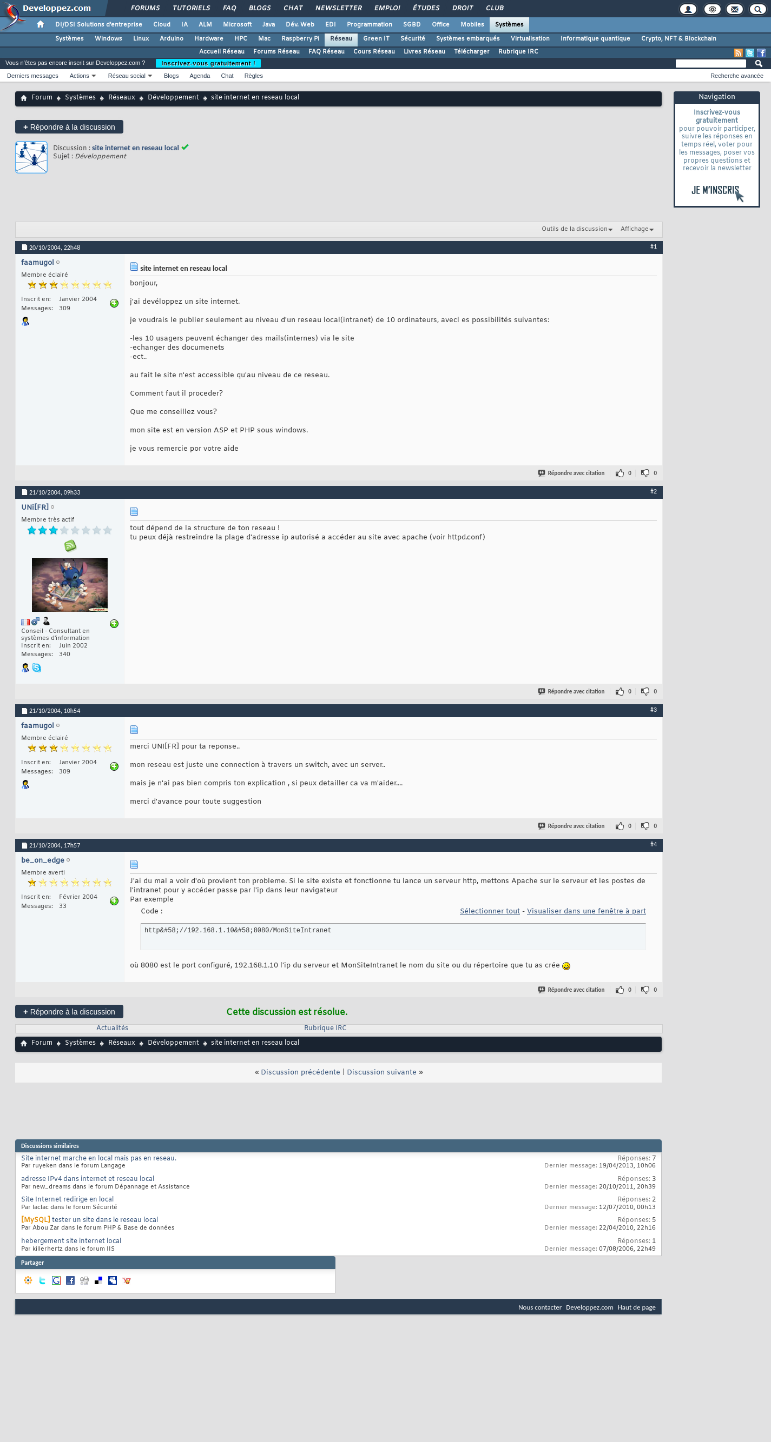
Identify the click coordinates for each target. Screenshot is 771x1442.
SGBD (412, 25)
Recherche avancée (736, 75)
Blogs (259, 8)
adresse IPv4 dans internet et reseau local (87, 1179)
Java (268, 25)
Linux (141, 39)
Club (494, 8)
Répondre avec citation (572, 473)
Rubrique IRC (518, 52)
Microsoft (237, 25)
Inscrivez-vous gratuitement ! (208, 63)
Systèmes (509, 25)
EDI (330, 25)
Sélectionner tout (490, 911)
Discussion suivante (382, 1072)
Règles (254, 75)
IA (184, 25)
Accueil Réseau (222, 52)
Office (441, 25)
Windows (108, 39)
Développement (173, 98)
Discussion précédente (300, 1072)
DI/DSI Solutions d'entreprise (98, 25)
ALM (205, 25)
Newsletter (338, 8)
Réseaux (121, 98)
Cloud (161, 25)
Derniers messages (32, 75)
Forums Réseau (276, 52)
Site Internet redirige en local (67, 1200)
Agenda (199, 75)
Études (425, 8)
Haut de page (637, 1307)
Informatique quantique (595, 39)
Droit (462, 8)
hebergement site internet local (71, 1241)
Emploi (386, 8)
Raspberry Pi (300, 39)
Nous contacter (540, 1307)
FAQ (228, 8)
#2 (653, 491)
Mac (264, 39)
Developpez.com (590, 1307)
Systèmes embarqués (468, 39)
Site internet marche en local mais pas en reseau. (98, 1158)
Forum (41, 98)
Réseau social (127, 75)
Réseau (341, 39)
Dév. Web (300, 25)
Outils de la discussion (575, 229)
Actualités (112, 1028)
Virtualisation (530, 39)
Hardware (208, 39)
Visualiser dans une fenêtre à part (586, 911)
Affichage (635, 229)
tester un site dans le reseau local (105, 1220)
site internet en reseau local (135, 147)
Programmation (369, 25)
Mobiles (472, 25)
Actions (79, 75)
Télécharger (472, 52)
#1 (653, 246)
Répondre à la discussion (69, 126)
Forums (144, 8)
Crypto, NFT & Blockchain (678, 39)
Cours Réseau (374, 52)
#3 (653, 709)
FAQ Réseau (326, 52)
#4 (653, 844)
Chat (292, 8)
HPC (240, 39)
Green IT (376, 39)
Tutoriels (190, 8)
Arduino (171, 39)
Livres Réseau (424, 52)
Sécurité (412, 39)
